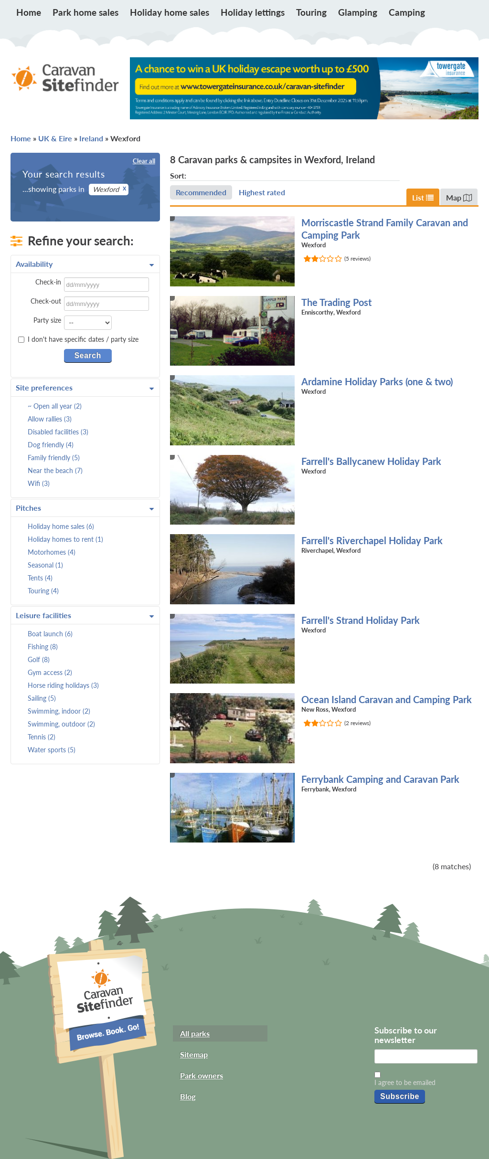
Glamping (357, 12)
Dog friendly (51, 445)
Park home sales (85, 12)
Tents (40, 578)
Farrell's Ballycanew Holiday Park (371, 461)
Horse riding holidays (63, 685)
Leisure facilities (85, 615)
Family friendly (54, 457)
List (423, 197)
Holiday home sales (169, 12)
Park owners (201, 1075)
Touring (311, 12)
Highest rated (262, 192)
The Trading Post (336, 302)
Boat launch (50, 634)
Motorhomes (51, 552)
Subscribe (399, 1096)
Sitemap (194, 1054)
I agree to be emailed (405, 1082)
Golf (39, 659)
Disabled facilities (58, 432)
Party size (47, 320)
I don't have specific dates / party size (78, 339)
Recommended (201, 192)
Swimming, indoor (59, 711)
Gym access (50, 672)
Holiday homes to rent (65, 539)
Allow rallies (50, 419)
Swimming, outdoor (61, 724)
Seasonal (45, 565)
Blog (187, 1096)
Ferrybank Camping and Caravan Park (380, 779)
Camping (407, 12)
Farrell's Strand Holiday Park (360, 620)
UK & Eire (55, 138)
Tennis (41, 737)
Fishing (43, 647)
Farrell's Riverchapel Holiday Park (372, 540)
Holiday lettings (253, 12)
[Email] (426, 1056)
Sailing (42, 698)
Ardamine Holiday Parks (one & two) (377, 381)
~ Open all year (55, 406)
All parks (195, 1033)
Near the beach (55, 470)
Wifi (39, 483)
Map (459, 197)
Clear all (144, 161)
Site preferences (85, 387)
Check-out (46, 301)
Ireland (91, 138)
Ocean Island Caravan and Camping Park (386, 699)
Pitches (85, 508)
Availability (85, 264)
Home (28, 12)
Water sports (51, 750)
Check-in (48, 282)
